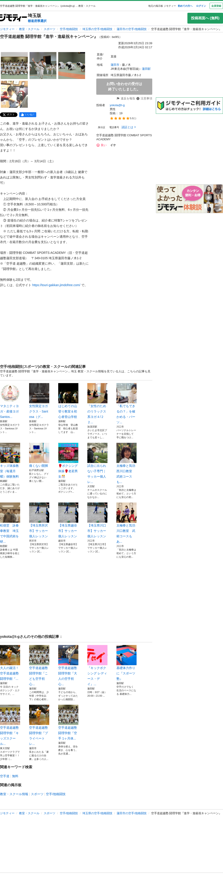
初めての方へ (185, 5)
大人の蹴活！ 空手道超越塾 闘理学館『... (10, 662)
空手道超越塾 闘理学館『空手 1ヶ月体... (68, 722)
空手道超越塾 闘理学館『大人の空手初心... (68, 665)
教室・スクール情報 (14, 794)
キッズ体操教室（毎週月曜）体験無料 (10, 460)
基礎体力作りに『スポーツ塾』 (126, 662)
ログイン (201, 5)
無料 (15, 776)
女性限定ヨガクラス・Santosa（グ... (39, 401)
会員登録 (216, 5)
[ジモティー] (13, 18)
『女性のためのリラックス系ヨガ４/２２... (97, 403)
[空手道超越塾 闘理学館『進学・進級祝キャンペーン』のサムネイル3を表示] (71, 65)
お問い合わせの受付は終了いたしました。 (124, 86)
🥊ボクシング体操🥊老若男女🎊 (68, 460)
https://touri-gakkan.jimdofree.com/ (56, 285)
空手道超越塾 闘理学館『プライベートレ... (39, 725)
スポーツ (49, 29)
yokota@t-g (117, 105)
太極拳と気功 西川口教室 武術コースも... (126, 463)
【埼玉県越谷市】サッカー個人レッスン (68, 520)
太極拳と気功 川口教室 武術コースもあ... (126, 522)
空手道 (4, 776)
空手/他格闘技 (69, 29)
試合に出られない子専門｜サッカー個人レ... (97, 463)
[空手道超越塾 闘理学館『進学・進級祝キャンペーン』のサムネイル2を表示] (43, 65)
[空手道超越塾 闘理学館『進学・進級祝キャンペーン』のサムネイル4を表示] (14, 94)
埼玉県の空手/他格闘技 (97, 29)
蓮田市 (115, 64)
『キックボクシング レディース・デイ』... (97, 665)
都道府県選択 (37, 21)
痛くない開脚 (39, 455)
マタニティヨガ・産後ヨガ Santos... (10, 401)
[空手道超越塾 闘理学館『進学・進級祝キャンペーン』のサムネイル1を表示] (14, 65)
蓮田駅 (146, 68)
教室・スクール (29, 29)
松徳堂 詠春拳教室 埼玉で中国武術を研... (10, 522)
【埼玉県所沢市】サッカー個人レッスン (39, 520)
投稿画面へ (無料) (205, 18)
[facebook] (27, 114)
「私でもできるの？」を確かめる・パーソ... (126, 403)
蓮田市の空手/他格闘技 (132, 29)
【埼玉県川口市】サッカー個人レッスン (97, 520)
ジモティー (7, 29)
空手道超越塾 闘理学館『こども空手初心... (39, 665)
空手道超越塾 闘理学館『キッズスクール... (10, 725)
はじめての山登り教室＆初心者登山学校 (68, 401)
